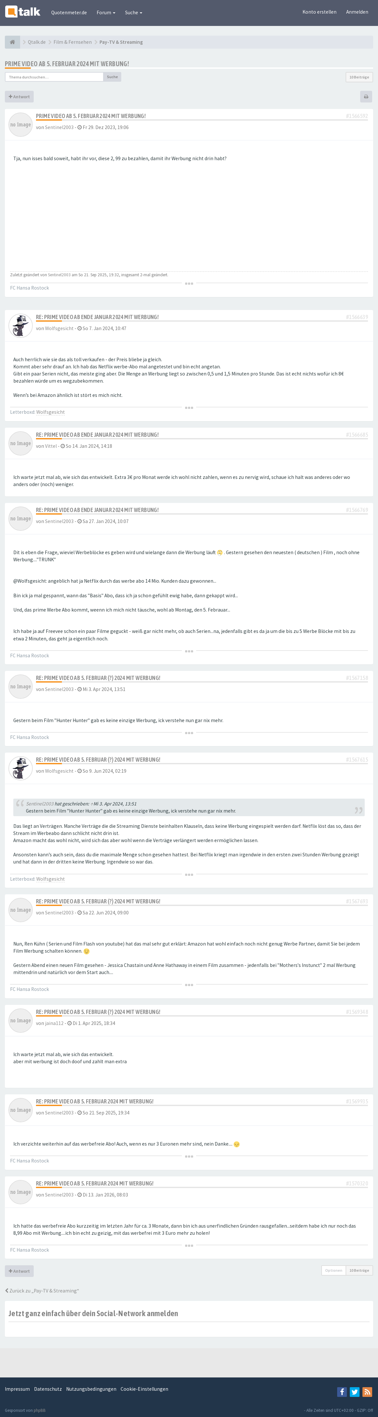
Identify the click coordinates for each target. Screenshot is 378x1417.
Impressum (17, 1389)
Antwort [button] (19, 97)
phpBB (40, 1410)
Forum (106, 12)
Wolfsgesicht (59, 328)
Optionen (333, 1270)
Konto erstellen (319, 12)
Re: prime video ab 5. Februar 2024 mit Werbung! (95, 1101)
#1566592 (357, 116)
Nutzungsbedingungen (91, 1389)
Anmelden (357, 12)
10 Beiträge (359, 77)
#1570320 (357, 1183)
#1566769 (357, 509)
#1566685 (357, 434)
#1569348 (357, 1011)
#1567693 (357, 901)
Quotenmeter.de (69, 12)
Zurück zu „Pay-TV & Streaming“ (42, 1291)
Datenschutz (48, 1389)
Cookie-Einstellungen (144, 1389)
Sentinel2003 (59, 127)
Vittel (51, 446)
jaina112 (54, 1023)
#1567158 (357, 677)
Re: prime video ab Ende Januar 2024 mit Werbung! (97, 317)
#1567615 (357, 759)
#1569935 (357, 1101)
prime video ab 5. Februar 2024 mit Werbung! (67, 63)
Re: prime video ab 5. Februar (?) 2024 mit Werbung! (98, 677)
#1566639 (357, 317)
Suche (133, 12)
